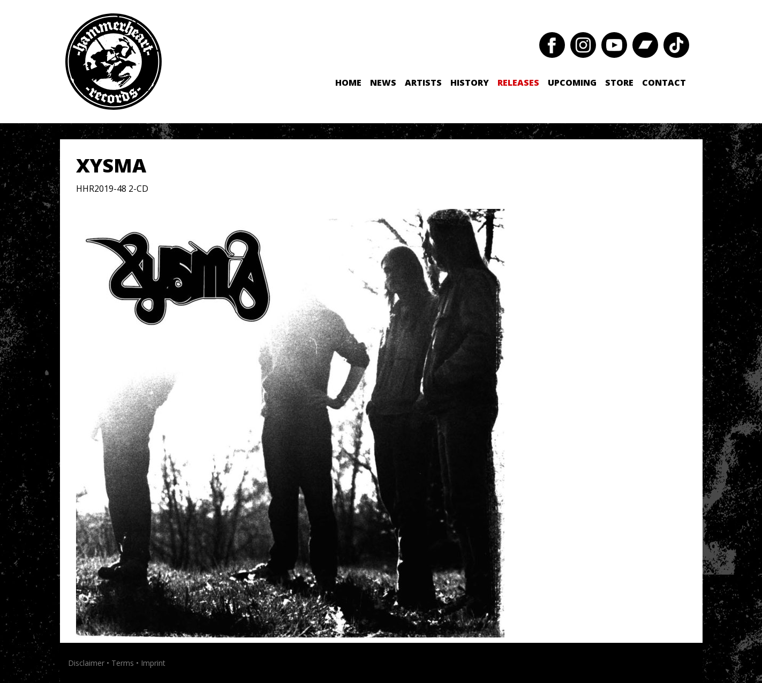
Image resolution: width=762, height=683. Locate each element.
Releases (518, 82)
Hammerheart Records (113, 61)
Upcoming (572, 82)
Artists (423, 82)
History (469, 82)
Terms (122, 663)
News (383, 82)
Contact (664, 82)
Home (348, 82)
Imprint (153, 663)
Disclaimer (86, 663)
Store (619, 82)
